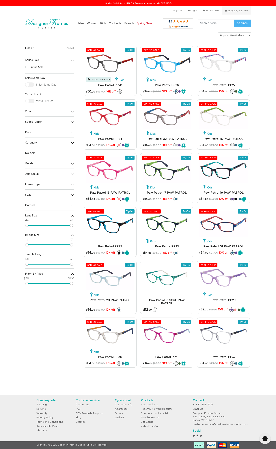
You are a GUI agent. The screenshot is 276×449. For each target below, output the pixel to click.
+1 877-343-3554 (203, 404)
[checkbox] (29, 84)
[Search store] (216, 23)
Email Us (198, 409)
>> (190, 385)
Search (242, 23)
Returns (41, 409)
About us (42, 430)
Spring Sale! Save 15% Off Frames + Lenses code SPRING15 (138, 3)
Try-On (129, 50)
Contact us (82, 404)
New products (149, 404)
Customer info (123, 404)
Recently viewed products (157, 409)
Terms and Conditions (49, 421)
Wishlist (119, 417)
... (172, 385)
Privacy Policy (44, 417)
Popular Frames (150, 417)
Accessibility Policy (48, 426)
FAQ (78, 409)
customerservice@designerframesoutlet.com (220, 424)
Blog (78, 417)
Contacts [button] (115, 23)
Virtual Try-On (149, 426)
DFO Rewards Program (89, 413)
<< (144, 385)
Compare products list (154, 413)
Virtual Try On (44, 100)
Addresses (121, 409)
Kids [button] (103, 23)
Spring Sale (144, 23)
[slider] (27, 225)
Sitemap (81, 421)
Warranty (42, 413)
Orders (119, 413)
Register (177, 10)
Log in (192, 10)
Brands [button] (129, 23)
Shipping (41, 404)
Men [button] (81, 23)
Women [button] (92, 23)
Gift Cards (147, 421)
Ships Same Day (46, 84)
